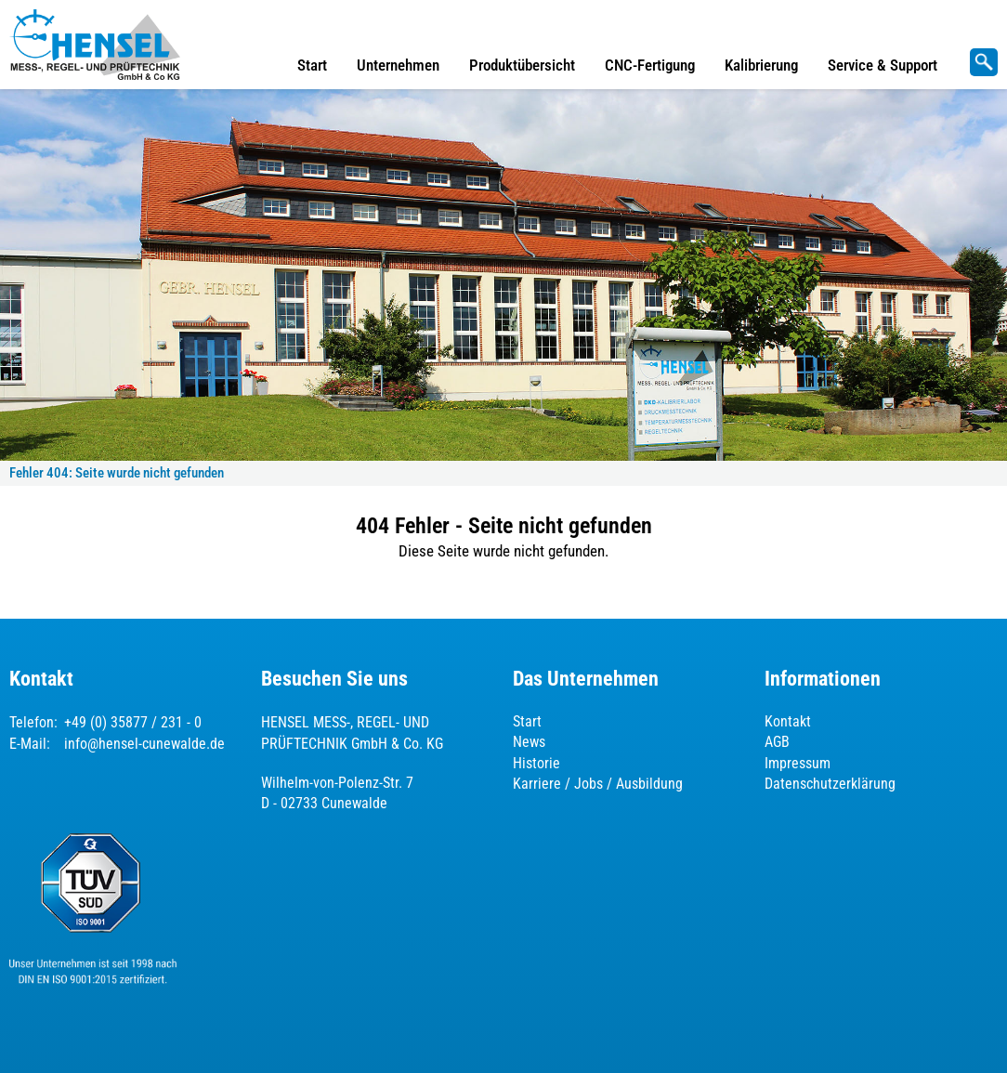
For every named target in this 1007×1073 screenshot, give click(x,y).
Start (312, 65)
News (529, 742)
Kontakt (788, 721)
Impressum (797, 763)
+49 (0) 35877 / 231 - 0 (133, 722)
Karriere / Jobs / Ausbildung (598, 783)
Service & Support (882, 65)
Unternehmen (398, 65)
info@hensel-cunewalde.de (144, 743)
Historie (536, 763)
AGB (777, 742)
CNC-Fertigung (650, 65)
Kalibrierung (761, 65)
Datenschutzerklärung (830, 783)
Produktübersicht (522, 65)
